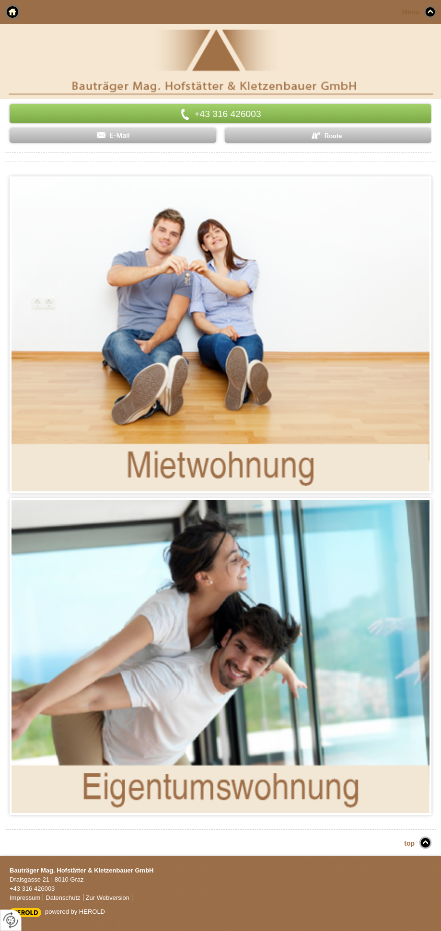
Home (12, 12)
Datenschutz (63, 897)
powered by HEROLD (75, 911)
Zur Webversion (108, 897)
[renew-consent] (11, 920)
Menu (410, 12)
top (409, 843)
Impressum (25, 897)
